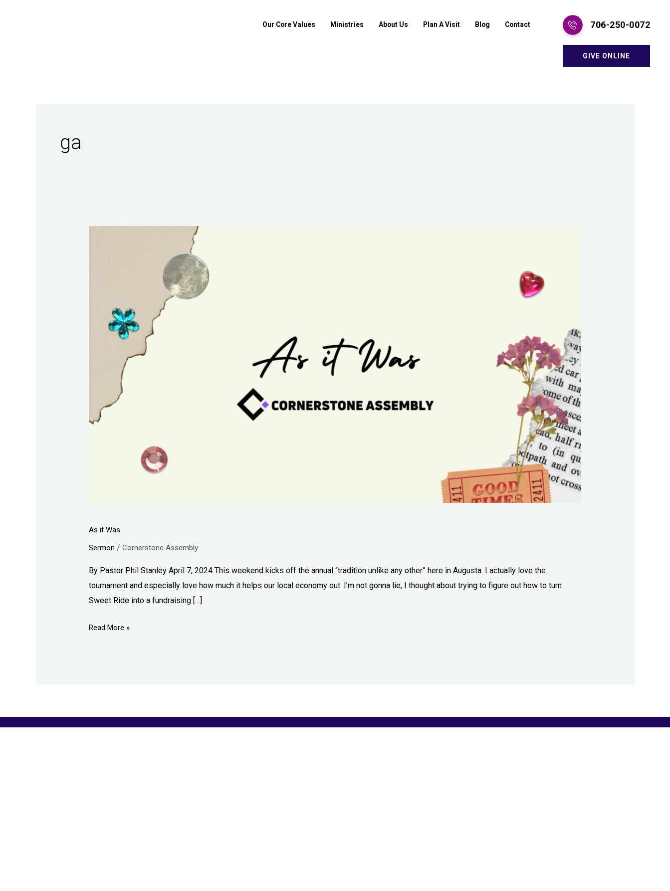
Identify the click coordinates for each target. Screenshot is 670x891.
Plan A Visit (436, 24)
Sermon (102, 547)
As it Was (105, 529)
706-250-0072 (620, 24)
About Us (385, 24)
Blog (479, 24)
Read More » (111, 626)
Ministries (336, 24)
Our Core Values (274, 24)
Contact (516, 24)
